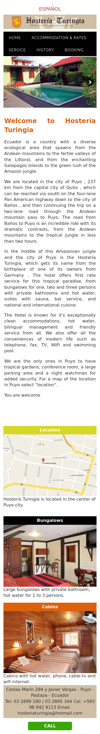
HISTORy (45, 50)
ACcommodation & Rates (59, 38)
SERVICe (17, 50)
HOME (15, 38)
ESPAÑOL (50, 9)
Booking (74, 50)
